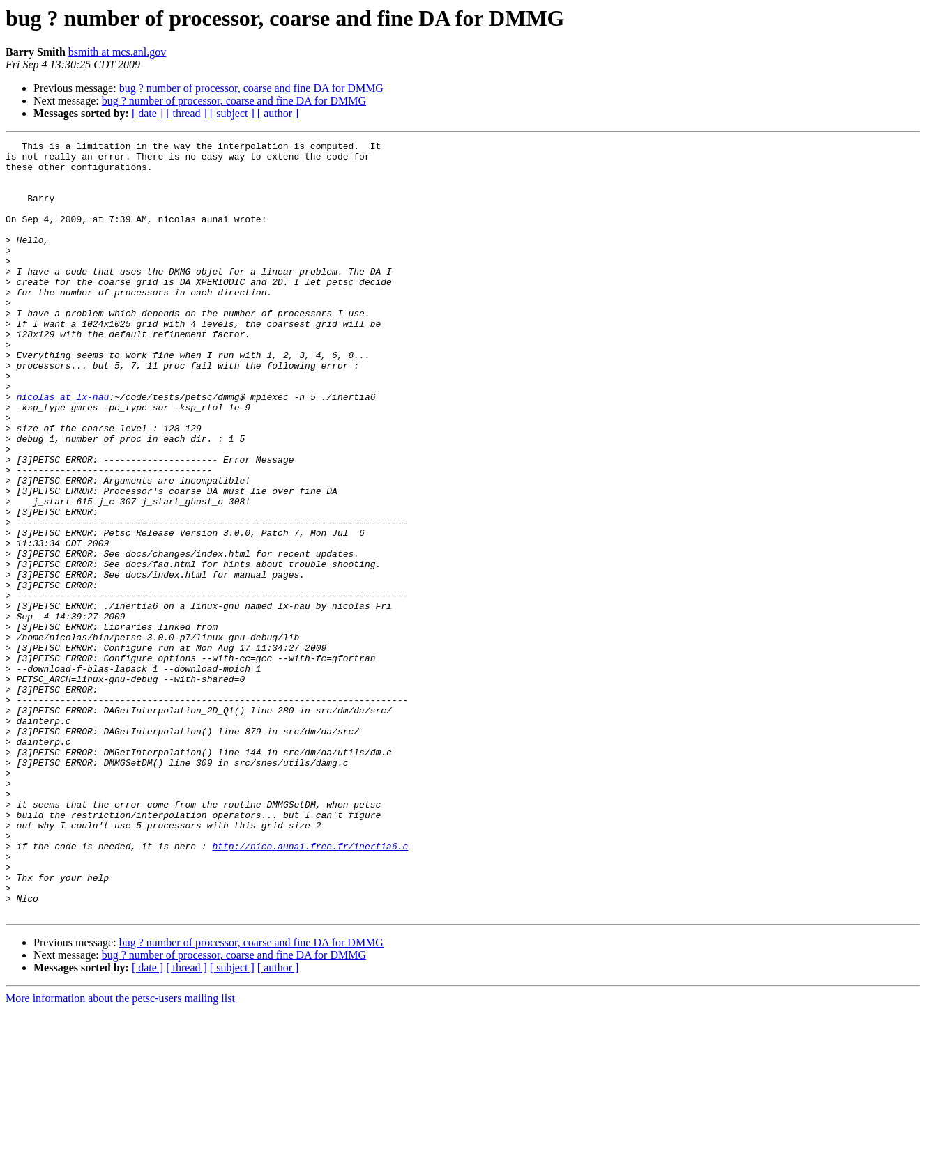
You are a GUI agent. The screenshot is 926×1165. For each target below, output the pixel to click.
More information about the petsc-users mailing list (120, 1153)
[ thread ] (186, 113)
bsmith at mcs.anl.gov (117, 52)
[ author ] (278, 113)
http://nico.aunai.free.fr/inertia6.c (310, 988)
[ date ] (147, 113)
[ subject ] (232, 113)
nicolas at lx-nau (63, 448)
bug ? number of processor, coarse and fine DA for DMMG (251, 88)
